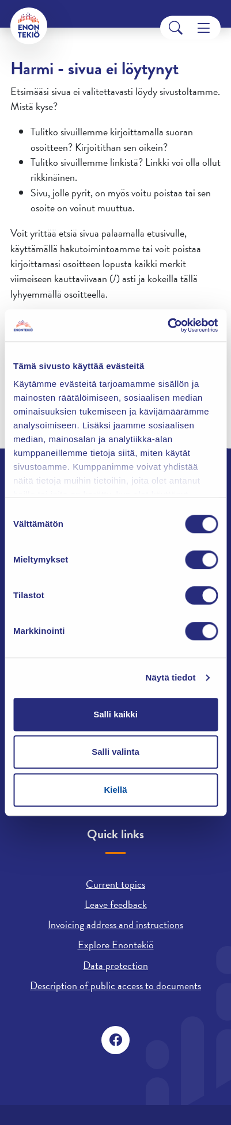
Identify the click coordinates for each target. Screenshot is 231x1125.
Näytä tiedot (171, 677)
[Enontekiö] (28, 25)
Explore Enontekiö (116, 944)
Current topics (115, 884)
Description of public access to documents (115, 985)
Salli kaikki (115, 714)
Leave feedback (116, 904)
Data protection (115, 965)
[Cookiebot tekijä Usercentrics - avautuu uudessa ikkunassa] (167, 325)
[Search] (175, 27)
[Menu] (203, 28)
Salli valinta (115, 752)
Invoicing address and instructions (115, 924)
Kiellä (115, 790)
